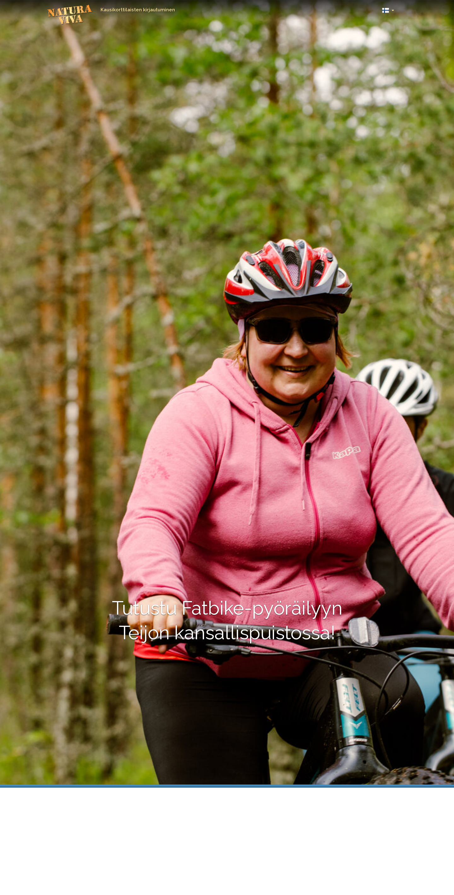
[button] (388, 8)
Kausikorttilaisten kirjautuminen (138, 10)
